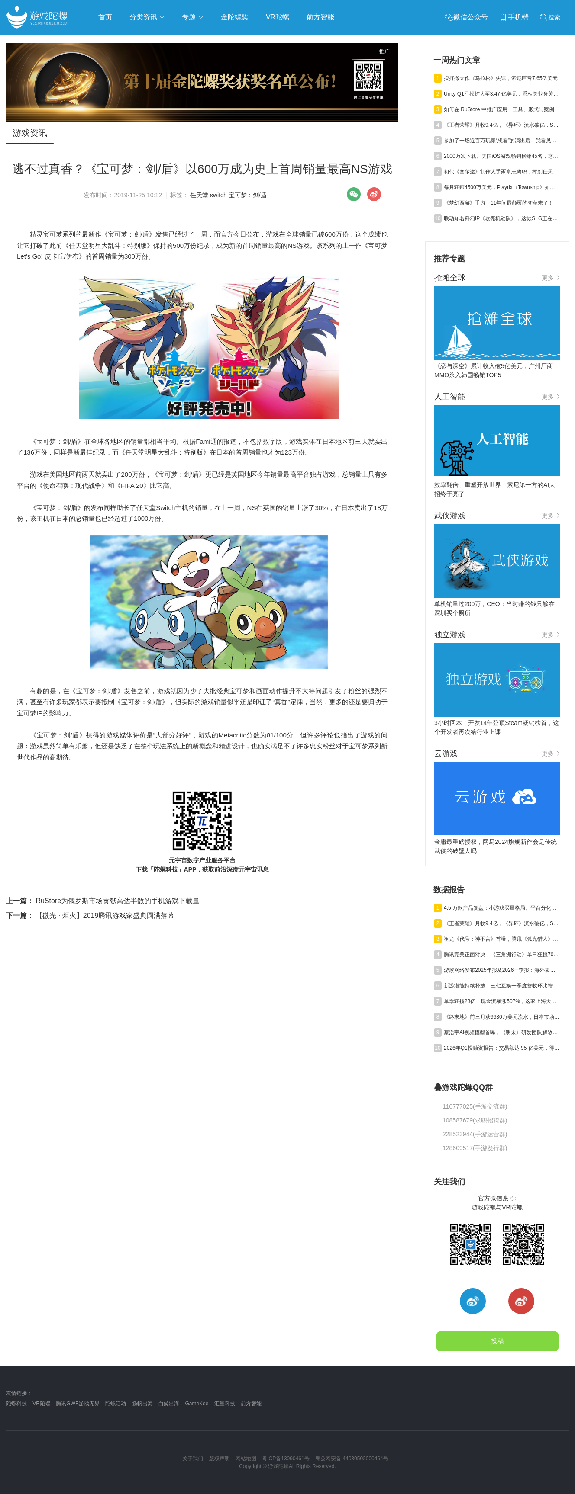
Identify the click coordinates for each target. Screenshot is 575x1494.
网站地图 (246, 1459)
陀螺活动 (115, 1404)
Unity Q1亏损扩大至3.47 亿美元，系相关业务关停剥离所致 (502, 94)
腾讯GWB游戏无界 (78, 1404)
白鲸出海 (168, 1404)
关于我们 (192, 1459)
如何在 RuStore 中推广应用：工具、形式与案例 (499, 109)
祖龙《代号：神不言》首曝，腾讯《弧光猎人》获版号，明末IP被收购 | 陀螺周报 (502, 939)
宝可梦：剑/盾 (248, 195)
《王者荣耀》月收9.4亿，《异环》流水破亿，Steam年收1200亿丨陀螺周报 (502, 125)
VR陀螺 (41, 1404)
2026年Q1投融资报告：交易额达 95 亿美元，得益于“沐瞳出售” (502, 1048)
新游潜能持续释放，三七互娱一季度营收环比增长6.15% (502, 986)
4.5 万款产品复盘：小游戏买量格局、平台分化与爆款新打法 (502, 908)
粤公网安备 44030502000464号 (351, 1459)
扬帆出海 (142, 1404)
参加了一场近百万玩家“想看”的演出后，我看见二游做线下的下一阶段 (502, 141)
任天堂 (199, 195)
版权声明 (219, 1459)
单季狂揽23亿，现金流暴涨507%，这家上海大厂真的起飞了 (502, 1001)
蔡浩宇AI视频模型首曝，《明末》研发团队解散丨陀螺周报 (502, 1032)
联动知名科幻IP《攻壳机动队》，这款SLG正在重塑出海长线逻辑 (502, 218)
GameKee (196, 1404)
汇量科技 (224, 1404)
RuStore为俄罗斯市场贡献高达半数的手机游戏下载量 (103, 900)
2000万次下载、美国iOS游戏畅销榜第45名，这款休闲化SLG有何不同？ (502, 156)
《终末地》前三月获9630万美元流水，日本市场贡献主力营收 (502, 1017)
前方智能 (251, 1404)
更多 (551, 277)
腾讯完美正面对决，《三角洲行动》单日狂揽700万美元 (502, 955)
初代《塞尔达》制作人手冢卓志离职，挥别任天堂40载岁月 (502, 172)
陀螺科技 (16, 1404)
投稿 (497, 1341)
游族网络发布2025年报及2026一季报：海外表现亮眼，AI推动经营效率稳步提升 (502, 970)
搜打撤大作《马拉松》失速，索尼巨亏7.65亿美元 (501, 78)
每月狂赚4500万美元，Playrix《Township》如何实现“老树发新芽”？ (502, 187)
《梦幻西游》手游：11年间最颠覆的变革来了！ (498, 203)
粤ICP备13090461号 (285, 1459)
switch (218, 195)
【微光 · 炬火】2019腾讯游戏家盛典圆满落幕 (90, 915)
